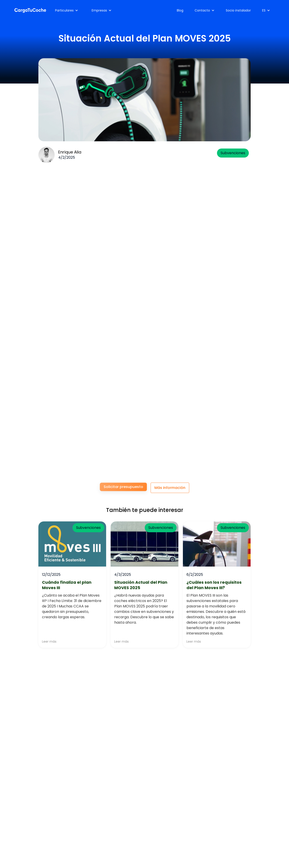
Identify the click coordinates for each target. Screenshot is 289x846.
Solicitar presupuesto (123, 486)
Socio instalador (238, 10)
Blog (180, 10)
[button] (67, 10)
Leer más (49, 641)
